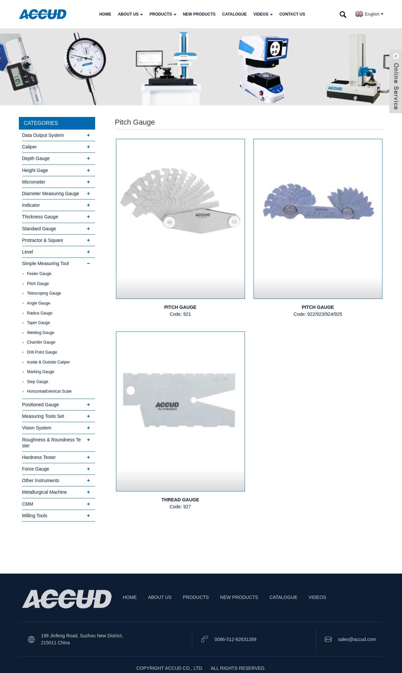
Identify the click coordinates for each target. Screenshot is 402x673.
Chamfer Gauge (41, 342)
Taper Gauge (38, 322)
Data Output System (43, 135)
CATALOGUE (234, 14)
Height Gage (35, 170)
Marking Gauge (40, 371)
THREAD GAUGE (180, 499)
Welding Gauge (41, 332)
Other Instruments (40, 480)
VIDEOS (263, 14)
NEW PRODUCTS (199, 14)
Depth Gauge (36, 158)
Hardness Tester (39, 457)
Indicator (31, 205)
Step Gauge (37, 381)
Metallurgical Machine (44, 492)
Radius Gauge (40, 313)
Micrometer (33, 182)
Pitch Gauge (38, 283)
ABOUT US (130, 14)
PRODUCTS (162, 14)
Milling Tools (34, 515)
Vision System (36, 427)
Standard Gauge (39, 228)
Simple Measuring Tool (45, 263)
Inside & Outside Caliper (48, 362)
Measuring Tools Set (43, 416)
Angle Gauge (38, 303)
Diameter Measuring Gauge (50, 193)
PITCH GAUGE (180, 307)
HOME (105, 14)
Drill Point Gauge (42, 352)
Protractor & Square (42, 240)
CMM (27, 504)
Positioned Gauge (40, 404)
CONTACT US (292, 14)
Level (27, 251)
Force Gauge (35, 469)
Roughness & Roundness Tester (51, 442)
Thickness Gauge (40, 216)
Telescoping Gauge (44, 293)
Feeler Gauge (39, 273)
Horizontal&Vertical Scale (49, 391)
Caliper (29, 146)
